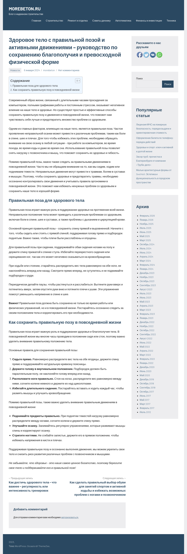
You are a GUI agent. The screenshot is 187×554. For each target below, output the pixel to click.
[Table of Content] (77, 80)
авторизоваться (69, 517)
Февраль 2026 (147, 215)
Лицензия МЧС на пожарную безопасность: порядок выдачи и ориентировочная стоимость (153, 128)
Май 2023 (145, 301)
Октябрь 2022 (147, 330)
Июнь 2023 (145, 297)
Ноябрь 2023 (146, 277)
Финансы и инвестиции (149, 20)
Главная (36, 20)
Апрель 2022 (146, 350)
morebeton (49, 70)
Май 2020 (145, 375)
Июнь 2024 (145, 252)
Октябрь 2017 (147, 391)
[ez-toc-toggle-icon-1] (76, 80)
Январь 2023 (146, 318)
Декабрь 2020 (147, 367)
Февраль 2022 (147, 358)
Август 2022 (146, 338)
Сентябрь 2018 (147, 387)
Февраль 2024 (147, 264)
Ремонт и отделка (78, 20)
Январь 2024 (146, 268)
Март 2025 (145, 240)
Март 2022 (145, 354)
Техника (171, 20)
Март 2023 (145, 309)
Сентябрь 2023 (148, 285)
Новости (15, 70)
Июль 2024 (145, 248)
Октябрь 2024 (147, 244)
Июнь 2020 (145, 371)
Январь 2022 (146, 363)
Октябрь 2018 (147, 383)
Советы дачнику (101, 20)
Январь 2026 (146, 219)
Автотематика (123, 20)
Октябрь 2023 (147, 281)
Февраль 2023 (147, 313)
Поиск (139, 78)
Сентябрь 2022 (148, 334)
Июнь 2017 (145, 395)
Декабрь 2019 (147, 379)
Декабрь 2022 (147, 322)
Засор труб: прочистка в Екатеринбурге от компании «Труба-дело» (151, 160)
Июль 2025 (145, 228)
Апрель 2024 (146, 256)
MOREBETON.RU (27, 8)
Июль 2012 (145, 412)
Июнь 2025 (145, 232)
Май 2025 (145, 236)
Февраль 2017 (147, 408)
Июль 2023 (145, 293)
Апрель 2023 (146, 305)
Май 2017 (144, 399)
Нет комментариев (68, 70)
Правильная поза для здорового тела (35, 85)
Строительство (54, 20)
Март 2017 (145, 403)
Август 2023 (146, 289)
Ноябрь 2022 (147, 326)
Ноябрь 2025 (146, 223)
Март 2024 (145, 260)
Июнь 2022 (145, 342)
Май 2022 (145, 346)
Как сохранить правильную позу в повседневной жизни (46, 89)
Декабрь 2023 (147, 273)
